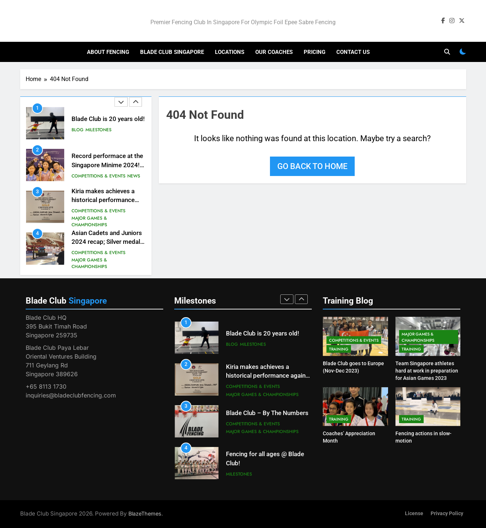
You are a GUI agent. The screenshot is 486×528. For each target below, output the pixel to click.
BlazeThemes (144, 513)
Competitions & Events (98, 176)
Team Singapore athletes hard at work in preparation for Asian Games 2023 (426, 370)
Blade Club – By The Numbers (267, 413)
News (133, 176)
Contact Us (353, 52)
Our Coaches (274, 52)
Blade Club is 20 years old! (108, 118)
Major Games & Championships (89, 221)
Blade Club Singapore (172, 52)
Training (338, 349)
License (414, 513)
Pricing (314, 52)
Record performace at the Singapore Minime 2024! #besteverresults (107, 165)
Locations (229, 52)
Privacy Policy (447, 513)
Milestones (98, 129)
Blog (78, 129)
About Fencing (108, 52)
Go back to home (312, 166)
